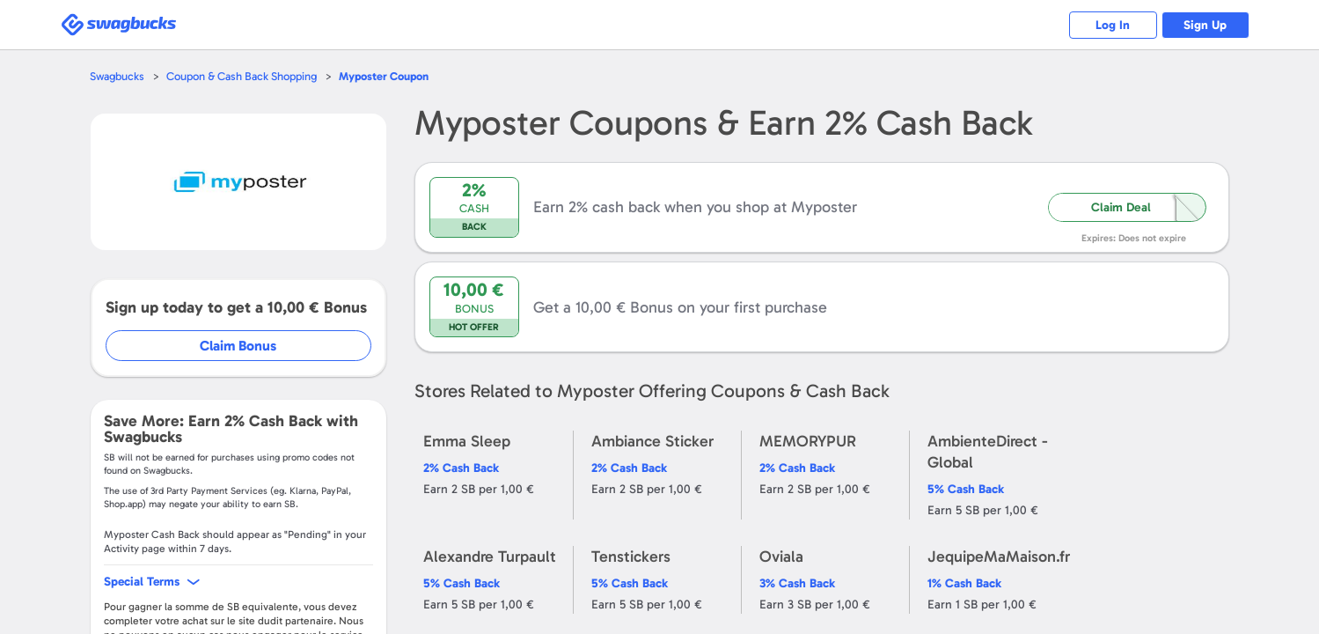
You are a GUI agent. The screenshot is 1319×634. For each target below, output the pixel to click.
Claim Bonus (238, 345)
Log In (1113, 25)
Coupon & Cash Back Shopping (241, 76)
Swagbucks (117, 76)
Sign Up (1205, 25)
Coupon (384, 76)
